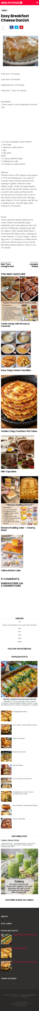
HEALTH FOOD (11, 2)
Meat (19, 628)
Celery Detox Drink (10, 840)
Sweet (4, 10)
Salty (19, 635)
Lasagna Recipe (30, 264)
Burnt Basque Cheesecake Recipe (25, 805)
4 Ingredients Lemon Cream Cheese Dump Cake (23, 793)
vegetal (19, 641)
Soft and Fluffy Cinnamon (22, 779)
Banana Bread (18, 765)
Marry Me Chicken (19, 752)
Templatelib (24, 996)
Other (19, 631)
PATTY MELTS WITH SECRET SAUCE (25, 725)
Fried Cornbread (19, 738)
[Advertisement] (19, 123)
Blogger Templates (28, 995)
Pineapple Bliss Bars (20, 712)
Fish (19, 622)
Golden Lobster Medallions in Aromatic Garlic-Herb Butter (19, 625)
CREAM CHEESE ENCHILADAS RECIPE (19, 699)
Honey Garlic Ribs (19, 819)
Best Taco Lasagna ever (8, 264)
